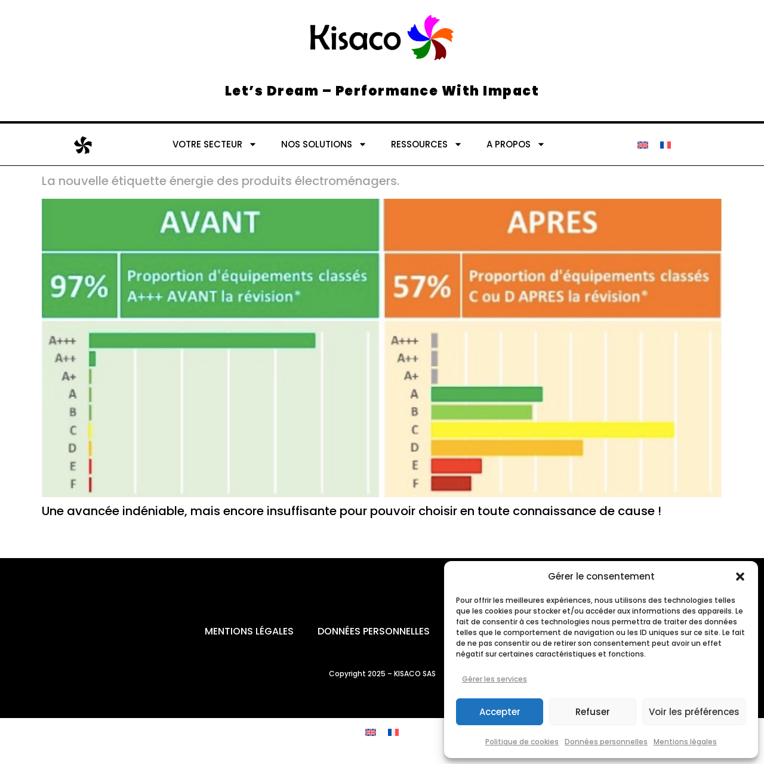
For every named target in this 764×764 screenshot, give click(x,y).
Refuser (592, 712)
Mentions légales (685, 742)
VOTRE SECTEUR (214, 144)
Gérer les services (494, 679)
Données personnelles (606, 742)
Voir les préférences (694, 712)
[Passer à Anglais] (642, 144)
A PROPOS (516, 144)
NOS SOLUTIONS (324, 144)
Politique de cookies (522, 742)
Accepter (499, 712)
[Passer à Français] (665, 144)
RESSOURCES (427, 144)
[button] (740, 577)
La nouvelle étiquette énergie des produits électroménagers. (220, 180)
